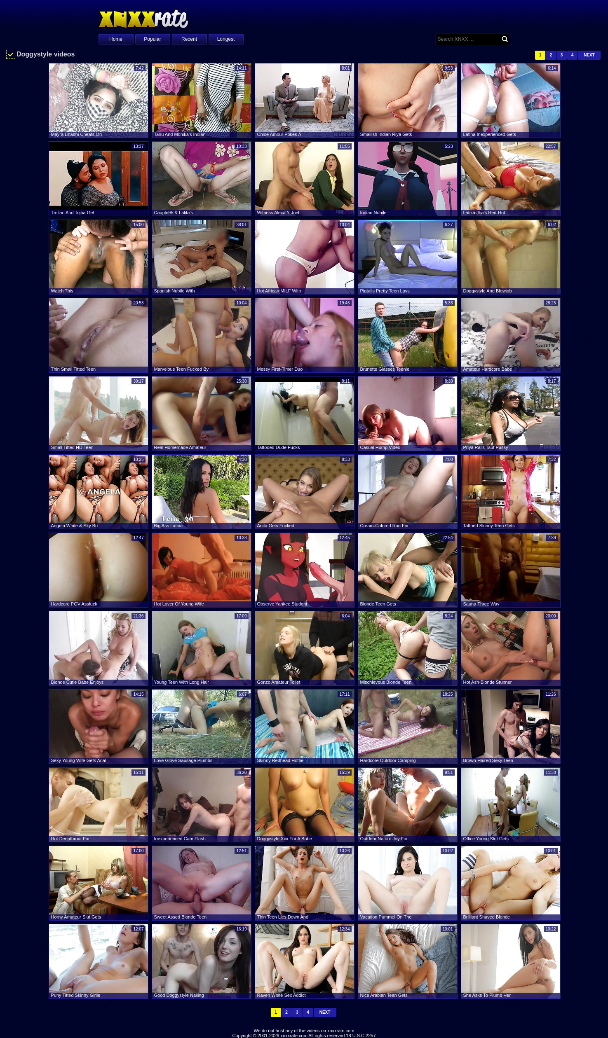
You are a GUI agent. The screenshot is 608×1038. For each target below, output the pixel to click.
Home (115, 39)
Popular (152, 39)
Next (589, 55)
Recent (189, 39)
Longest (226, 39)
